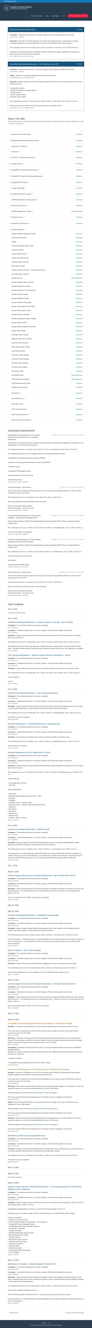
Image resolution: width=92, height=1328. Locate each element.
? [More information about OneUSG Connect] (24, 217)
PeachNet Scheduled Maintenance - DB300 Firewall (28, 829)
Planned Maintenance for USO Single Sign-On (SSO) (29, 752)
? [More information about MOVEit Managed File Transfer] (32, 211)
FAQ (47, 16)
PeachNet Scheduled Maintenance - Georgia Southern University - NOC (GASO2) (40, 622)
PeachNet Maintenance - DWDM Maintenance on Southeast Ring (34, 724)
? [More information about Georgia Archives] (23, 163)
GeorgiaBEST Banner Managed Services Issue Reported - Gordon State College (40, 1023)
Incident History (13, 1312)
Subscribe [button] (79, 29)
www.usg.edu (23, 1239)
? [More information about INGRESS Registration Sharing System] (37, 199)
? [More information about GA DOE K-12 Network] (27, 146)
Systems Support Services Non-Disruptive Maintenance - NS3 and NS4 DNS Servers (42, 984)
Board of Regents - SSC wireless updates (24, 950)
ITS (64, 16)
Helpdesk (55, 16)
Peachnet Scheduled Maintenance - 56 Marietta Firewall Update (33, 915)
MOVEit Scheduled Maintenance (23, 30)
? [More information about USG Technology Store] (27, 409)
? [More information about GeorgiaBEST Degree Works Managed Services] (43, 176)
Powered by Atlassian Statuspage (74, 1312)
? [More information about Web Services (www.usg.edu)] (31, 420)
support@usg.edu (13, 1033)
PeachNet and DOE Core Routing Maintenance (26, 1136)
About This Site (16, 118)
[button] (78, 16)
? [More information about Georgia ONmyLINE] (25, 188)
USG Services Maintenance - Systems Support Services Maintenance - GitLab (39, 655)
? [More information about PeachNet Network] (24, 229)
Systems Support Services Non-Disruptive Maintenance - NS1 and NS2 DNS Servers (42, 875)
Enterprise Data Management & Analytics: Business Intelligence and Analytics (39, 1069)
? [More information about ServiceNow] (20, 393)
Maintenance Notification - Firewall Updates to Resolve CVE (32, 1264)
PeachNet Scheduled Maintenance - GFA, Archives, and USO (34, 64)
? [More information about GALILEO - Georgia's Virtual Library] (35, 157)
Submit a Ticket (37, 16)
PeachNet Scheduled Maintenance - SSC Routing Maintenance (33, 693)
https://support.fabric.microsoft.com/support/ (44, 1093)
